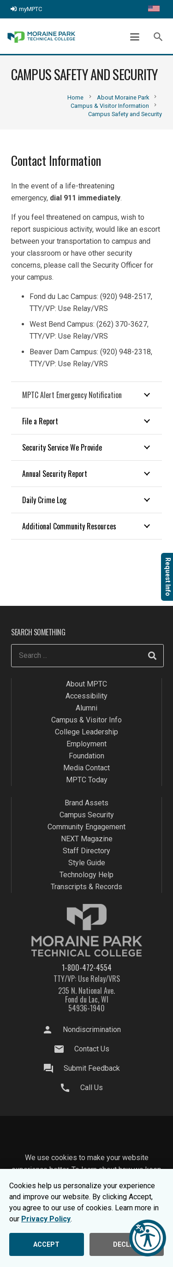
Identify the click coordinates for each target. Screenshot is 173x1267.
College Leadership (86, 731)
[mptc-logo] (41, 37)
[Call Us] (69, 1087)
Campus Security (87, 814)
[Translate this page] (154, 9)
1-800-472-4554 (87, 967)
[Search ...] (87, 655)
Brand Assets (86, 802)
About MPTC (86, 684)
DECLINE (126, 1244)
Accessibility (86, 696)
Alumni (86, 708)
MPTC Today (86, 779)
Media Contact (86, 767)
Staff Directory (86, 850)
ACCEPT (46, 1244)
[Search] (152, 656)
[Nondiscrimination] (51, 1029)
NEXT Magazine (87, 838)
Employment (86, 743)
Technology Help (86, 874)
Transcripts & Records (86, 886)
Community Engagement (86, 826)
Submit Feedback (92, 1068)
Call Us (91, 1087)
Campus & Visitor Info (86, 720)
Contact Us (91, 1048)
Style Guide (86, 862)
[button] (134, 36)
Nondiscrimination (92, 1029)
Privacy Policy (46, 1218)
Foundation (86, 755)
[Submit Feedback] (52, 1068)
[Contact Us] (63, 1049)
